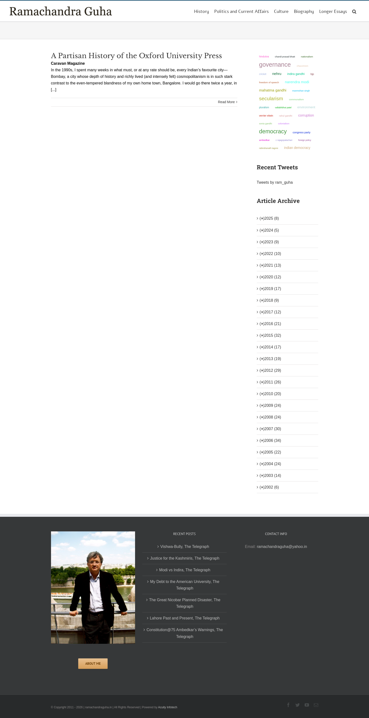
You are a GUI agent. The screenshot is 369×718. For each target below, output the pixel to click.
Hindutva (264, 56)
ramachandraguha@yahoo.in (282, 547)
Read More (226, 102)
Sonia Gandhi (265, 123)
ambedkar (264, 140)
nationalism (307, 56)
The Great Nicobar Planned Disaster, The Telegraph (184, 603)
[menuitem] (201, 11)
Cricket (262, 74)
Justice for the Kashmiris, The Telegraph (184, 558)
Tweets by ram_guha (275, 182)
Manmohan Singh (301, 90)
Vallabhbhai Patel (283, 107)
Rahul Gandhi (285, 115)
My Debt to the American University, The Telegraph (184, 585)
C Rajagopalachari (284, 140)
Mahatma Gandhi (272, 90)
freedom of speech (269, 82)
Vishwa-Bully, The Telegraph (184, 547)
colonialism (283, 123)
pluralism (264, 107)
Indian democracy (297, 148)
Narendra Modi (297, 82)
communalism (296, 99)
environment (306, 107)
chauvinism (302, 65)
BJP (312, 74)
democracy (273, 131)
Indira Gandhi (296, 74)
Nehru (276, 74)
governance (275, 64)
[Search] (354, 11)
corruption (306, 115)
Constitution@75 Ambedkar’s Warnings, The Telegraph (184, 633)
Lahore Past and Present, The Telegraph (185, 618)
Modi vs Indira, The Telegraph (184, 570)
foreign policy (304, 140)
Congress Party (301, 132)
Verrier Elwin (266, 115)
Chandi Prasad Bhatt (285, 56)
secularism (271, 98)
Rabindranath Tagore (268, 148)
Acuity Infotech (167, 707)
